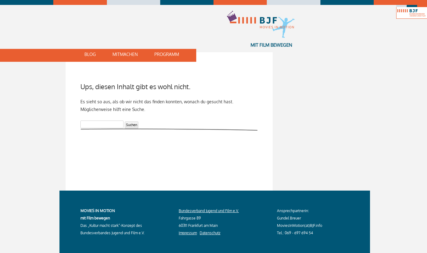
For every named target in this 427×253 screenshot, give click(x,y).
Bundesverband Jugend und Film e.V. (209, 210)
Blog (90, 54)
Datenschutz (210, 233)
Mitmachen (125, 54)
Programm (166, 54)
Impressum (188, 233)
